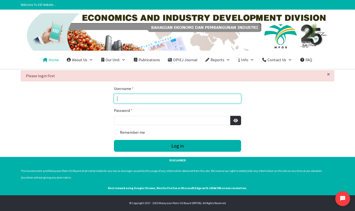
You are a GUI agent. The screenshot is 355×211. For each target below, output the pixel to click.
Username (124, 88)
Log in (177, 146)
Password (123, 110)
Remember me (132, 132)
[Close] (328, 74)
